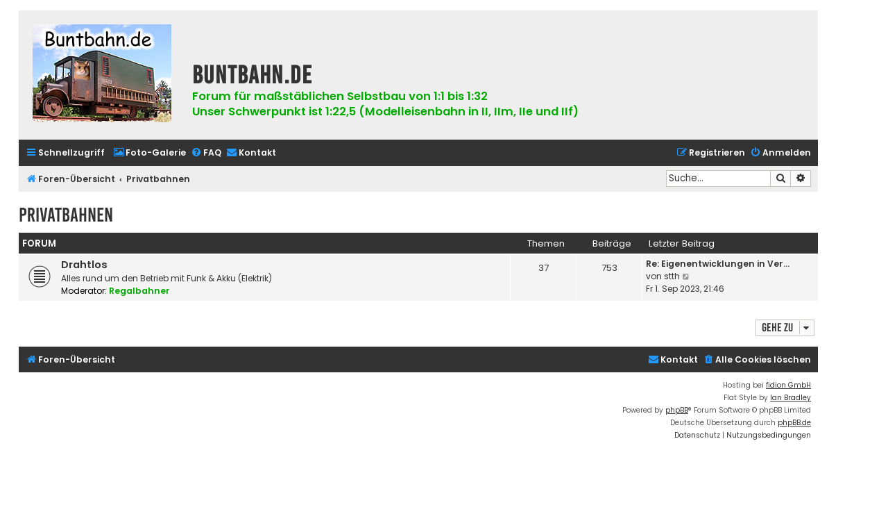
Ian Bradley (790, 397)
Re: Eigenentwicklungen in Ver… (717, 264)
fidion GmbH (788, 385)
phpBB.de (794, 422)
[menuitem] (149, 153)
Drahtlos (84, 265)
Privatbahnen (66, 215)
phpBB (676, 410)
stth (672, 276)
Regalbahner (139, 291)
